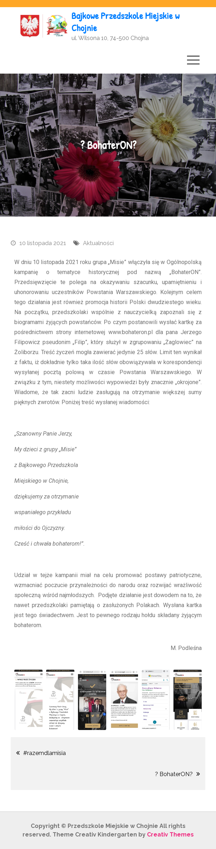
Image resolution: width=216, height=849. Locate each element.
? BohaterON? (174, 774)
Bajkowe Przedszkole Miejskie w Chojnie (126, 21)
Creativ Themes (170, 834)
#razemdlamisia (44, 753)
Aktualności (98, 243)
